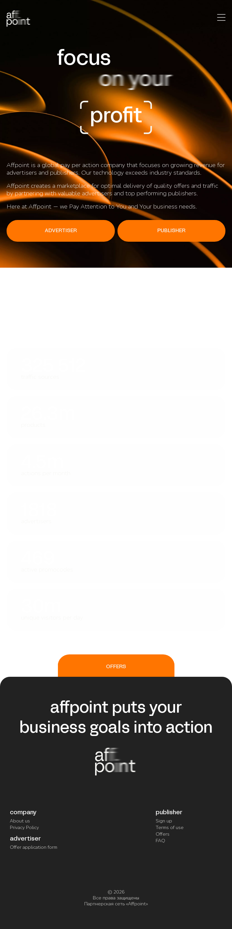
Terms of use (170, 827)
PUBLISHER (171, 231)
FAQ (160, 840)
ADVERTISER (61, 231)
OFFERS (116, 667)
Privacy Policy (24, 827)
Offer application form (33, 847)
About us (20, 821)
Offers (162, 834)
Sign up (164, 821)
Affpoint (137, 904)
